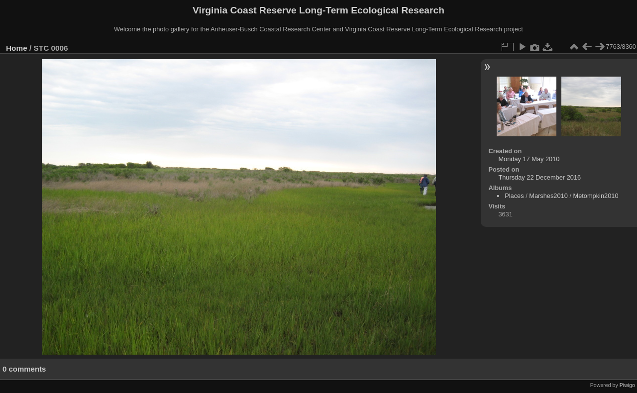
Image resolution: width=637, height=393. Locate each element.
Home (16, 48)
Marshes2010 (548, 195)
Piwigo (627, 385)
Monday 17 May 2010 (528, 159)
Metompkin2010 (596, 195)
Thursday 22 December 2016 (539, 177)
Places (514, 195)
